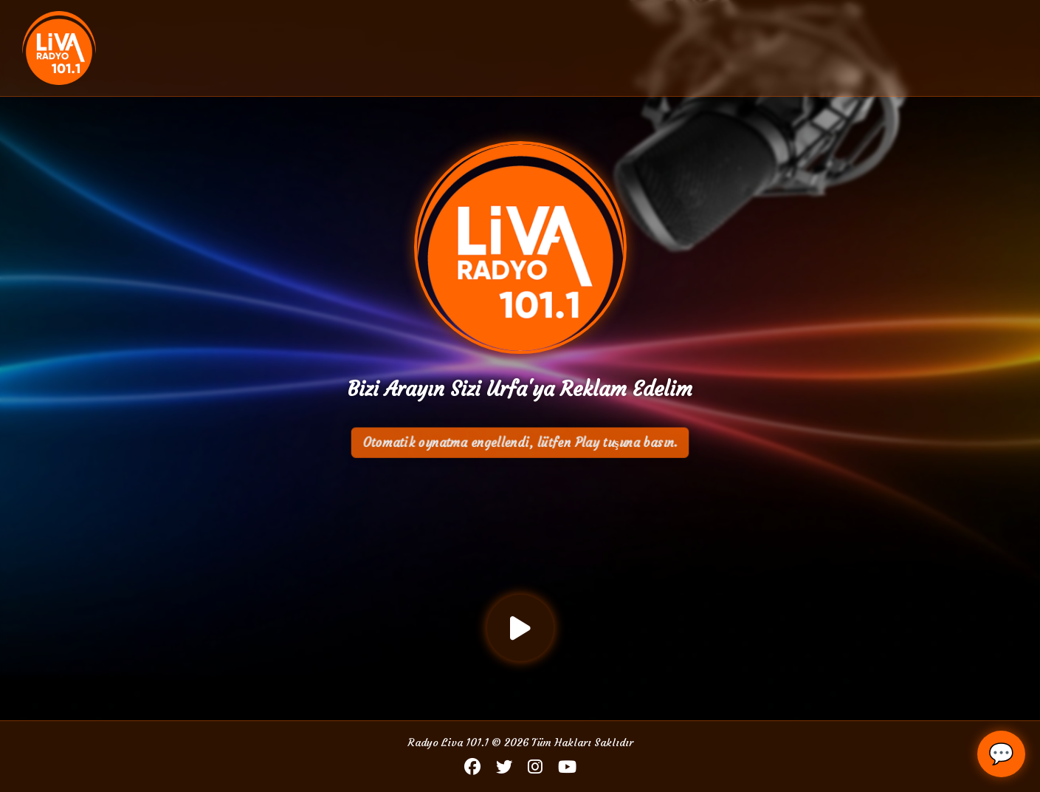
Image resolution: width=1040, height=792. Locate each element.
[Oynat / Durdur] (520, 628)
